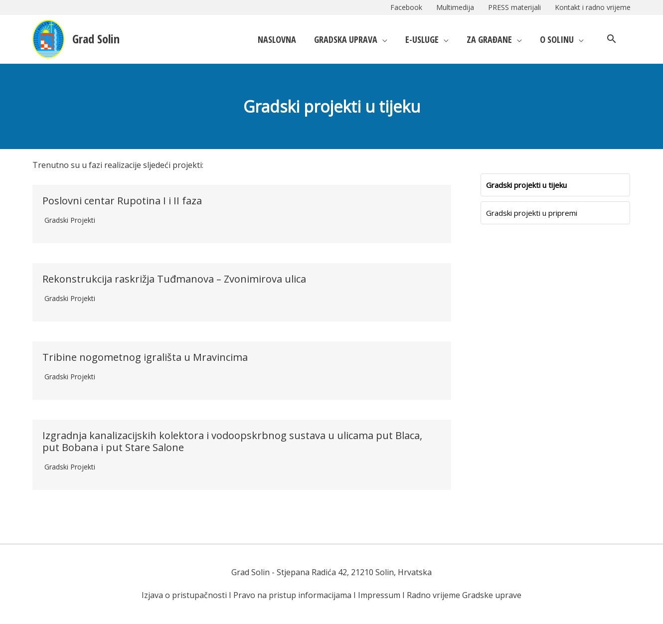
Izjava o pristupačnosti (184, 595)
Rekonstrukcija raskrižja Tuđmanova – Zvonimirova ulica (174, 279)
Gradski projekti (69, 220)
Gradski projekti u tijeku (526, 185)
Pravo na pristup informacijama (292, 595)
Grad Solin (96, 38)
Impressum (379, 595)
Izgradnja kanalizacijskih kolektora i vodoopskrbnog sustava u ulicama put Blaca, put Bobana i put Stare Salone (232, 441)
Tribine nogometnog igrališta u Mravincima (145, 357)
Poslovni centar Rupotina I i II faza (122, 200)
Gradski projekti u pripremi (531, 213)
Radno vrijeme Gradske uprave (464, 595)
